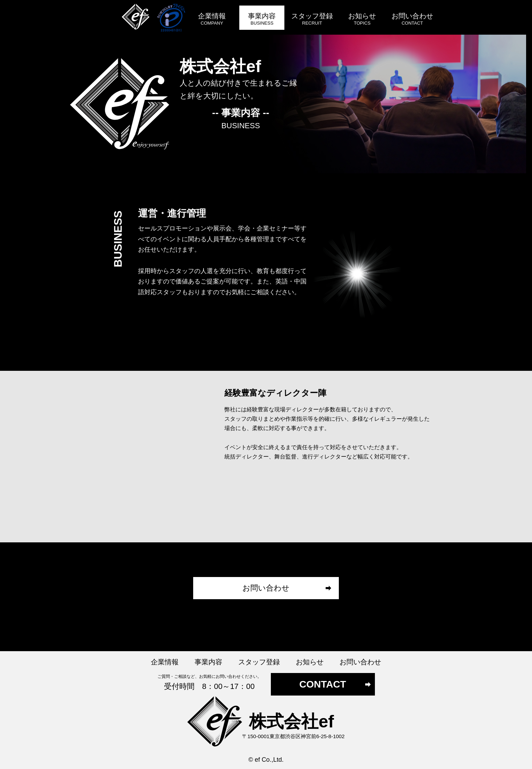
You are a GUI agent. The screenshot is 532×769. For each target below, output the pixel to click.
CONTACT (322, 684)
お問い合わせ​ (412, 19)
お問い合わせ (266, 588)
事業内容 (261, 19)
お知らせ (310, 662)
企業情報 (211, 19)
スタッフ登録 (312, 19)
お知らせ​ (362, 19)
